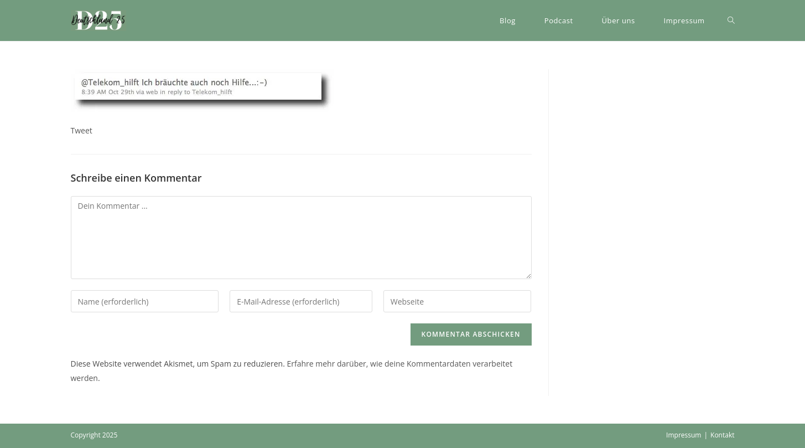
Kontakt (722, 435)
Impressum (683, 435)
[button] (98, 20)
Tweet (81, 130)
